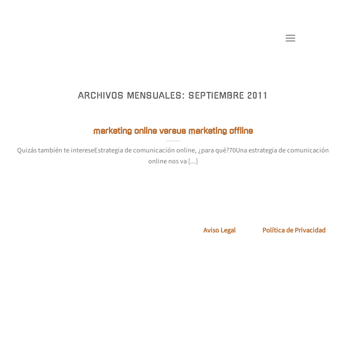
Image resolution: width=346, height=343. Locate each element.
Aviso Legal (219, 230)
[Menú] (290, 38)
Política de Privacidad (294, 230)
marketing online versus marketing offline (173, 131)
